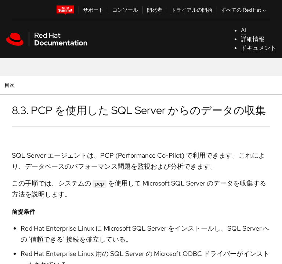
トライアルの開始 (191, 10)
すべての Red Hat (244, 10)
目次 (10, 84)
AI (243, 30)
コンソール (125, 10)
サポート (93, 10)
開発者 (154, 10)
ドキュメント (258, 48)
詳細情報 (252, 39)
